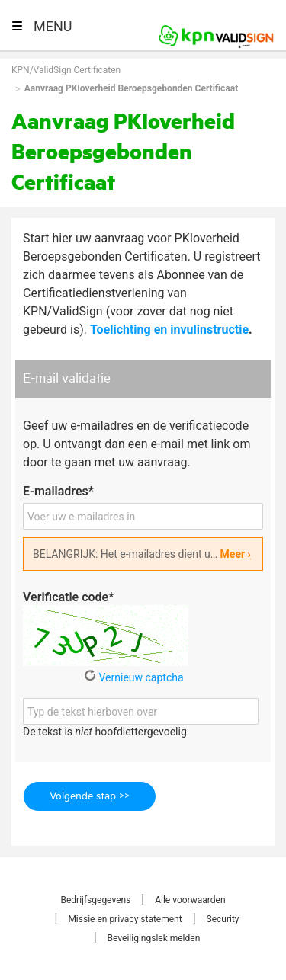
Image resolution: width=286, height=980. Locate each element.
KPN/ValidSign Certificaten (66, 70)
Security (223, 919)
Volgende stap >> (90, 796)
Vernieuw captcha (134, 677)
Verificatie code (68, 597)
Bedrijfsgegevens (95, 900)
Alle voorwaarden (190, 900)
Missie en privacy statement (125, 919)
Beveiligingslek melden (154, 938)
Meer (235, 554)
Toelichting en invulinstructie (169, 329)
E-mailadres (58, 491)
